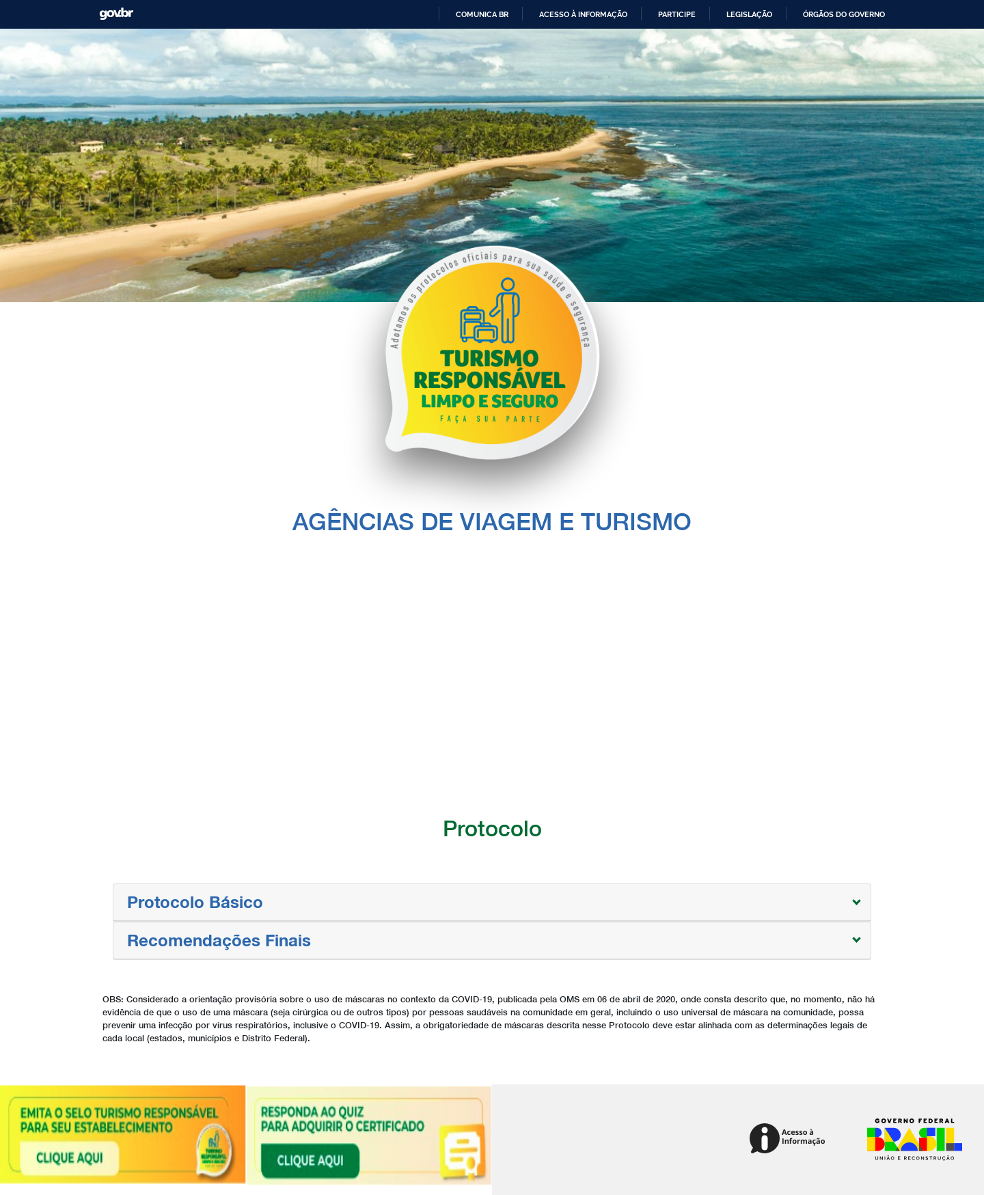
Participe (677, 14)
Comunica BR (482, 14)
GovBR (116, 14)
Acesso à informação (583, 14)
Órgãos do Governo (844, 14)
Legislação (749, 14)
